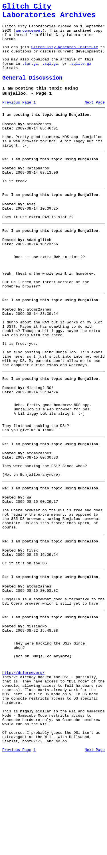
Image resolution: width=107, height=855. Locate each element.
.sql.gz (50, 73)
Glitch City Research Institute (64, 54)
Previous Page (16, 116)
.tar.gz (30, 73)
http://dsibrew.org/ (23, 758)
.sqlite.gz (80, 73)
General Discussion (32, 90)
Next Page (95, 116)
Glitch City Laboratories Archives (49, 12)
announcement (29, 35)
